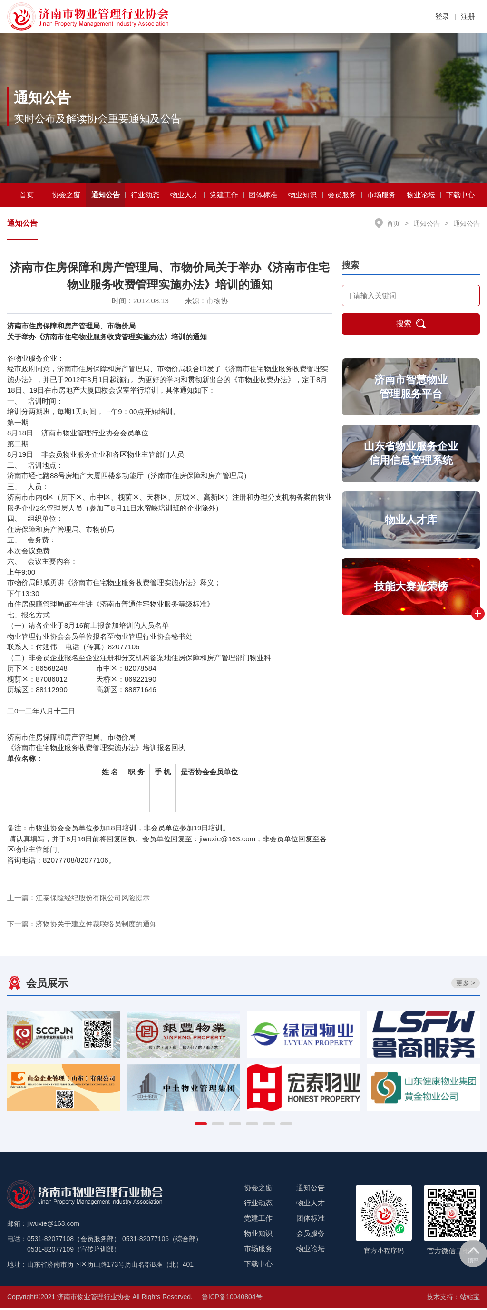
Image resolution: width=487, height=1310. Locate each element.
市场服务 (381, 197)
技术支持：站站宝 (453, 1299)
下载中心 (460, 197)
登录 (442, 16)
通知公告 (105, 197)
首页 (26, 197)
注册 (468, 16)
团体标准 (263, 197)
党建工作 (224, 197)
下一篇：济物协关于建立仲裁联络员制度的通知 (82, 927)
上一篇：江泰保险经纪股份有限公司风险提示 (78, 900)
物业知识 (302, 197)
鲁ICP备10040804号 (232, 1299)
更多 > (465, 986)
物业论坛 (421, 197)
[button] (201, 1126)
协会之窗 (66, 197)
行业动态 (145, 197)
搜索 (411, 326)
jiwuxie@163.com (227, 841)
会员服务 (342, 197)
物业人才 (184, 197)
